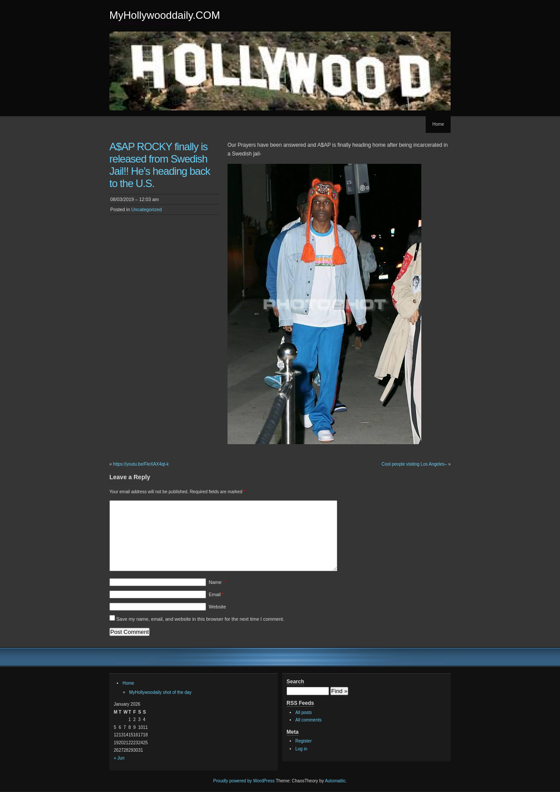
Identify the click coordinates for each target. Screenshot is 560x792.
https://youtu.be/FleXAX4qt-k (140, 464)
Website (217, 606)
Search (295, 682)
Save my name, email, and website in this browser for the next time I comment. (200, 619)
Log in (301, 748)
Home (438, 124)
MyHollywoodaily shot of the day (160, 692)
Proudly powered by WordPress (243, 780)
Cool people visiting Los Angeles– (414, 464)
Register (303, 741)
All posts (303, 712)
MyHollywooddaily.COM (164, 15)
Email (216, 594)
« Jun (119, 758)
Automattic (335, 780)
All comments (308, 720)
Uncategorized (146, 209)
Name (217, 582)
